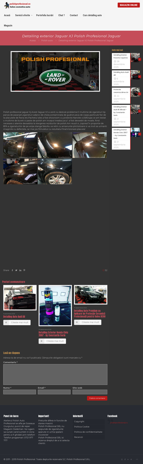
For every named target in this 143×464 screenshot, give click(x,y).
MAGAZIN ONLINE (129, 5)
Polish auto (47, 40)
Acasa (33, 40)
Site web (77, 388)
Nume (7, 388)
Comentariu (10, 362)
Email (41, 388)
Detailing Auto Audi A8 (14, 316)
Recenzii (78, 437)
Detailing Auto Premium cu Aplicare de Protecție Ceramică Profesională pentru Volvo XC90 (89, 313)
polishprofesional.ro (119, 423)
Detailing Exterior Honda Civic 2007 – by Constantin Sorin (53, 334)
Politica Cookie (81, 426)
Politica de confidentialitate (88, 432)
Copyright (79, 421)
